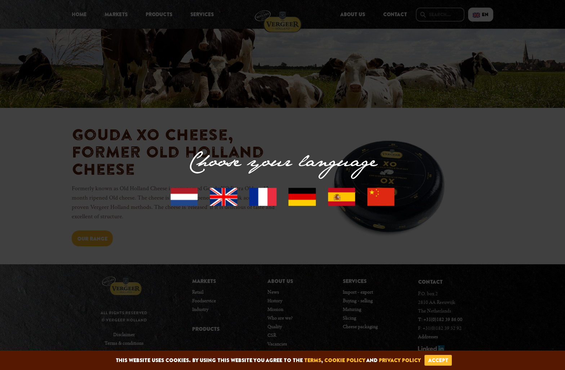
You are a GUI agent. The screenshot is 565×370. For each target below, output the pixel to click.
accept (438, 360)
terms (312, 360)
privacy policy (400, 360)
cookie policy (344, 360)
